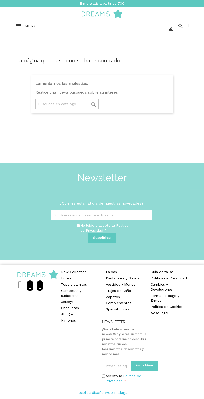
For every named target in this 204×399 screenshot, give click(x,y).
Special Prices (117, 309)
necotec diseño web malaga (102, 392)
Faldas (111, 272)
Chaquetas (70, 308)
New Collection (74, 272)
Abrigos (67, 314)
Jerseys (67, 302)
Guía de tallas (162, 272)
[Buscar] (67, 104)
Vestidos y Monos (120, 284)
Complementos (118, 303)
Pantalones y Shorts (123, 278)
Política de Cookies (167, 307)
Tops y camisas (74, 284)
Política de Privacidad (169, 278)
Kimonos (68, 320)
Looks (66, 278)
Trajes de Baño (118, 291)
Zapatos (113, 297)
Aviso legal (159, 313)
